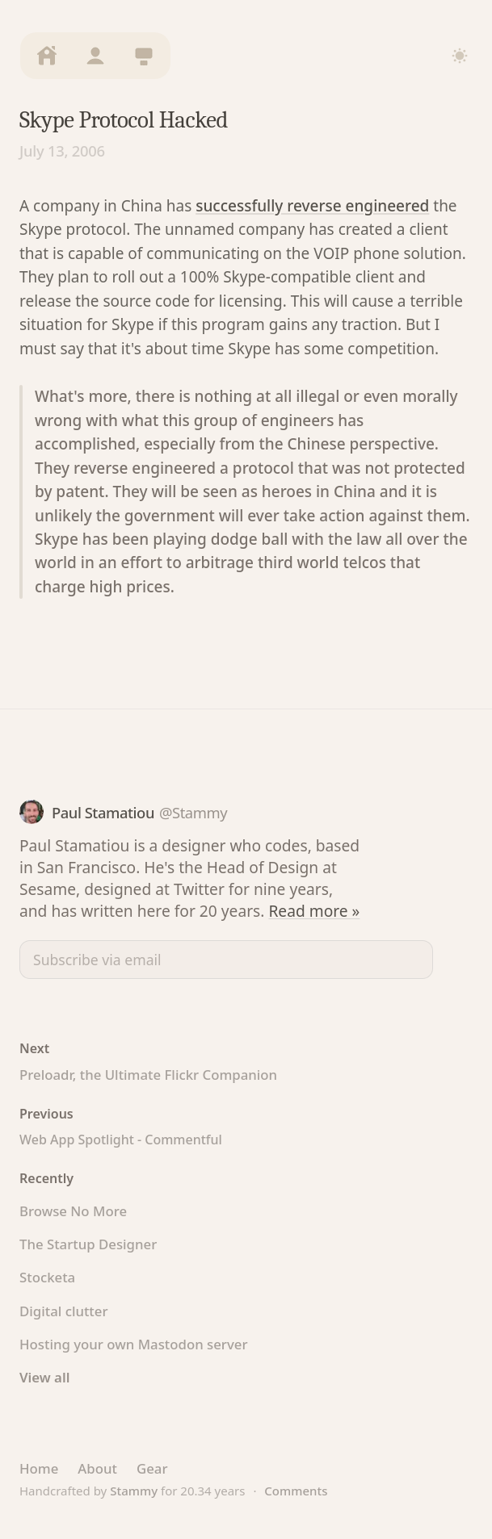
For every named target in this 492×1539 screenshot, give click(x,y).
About (97, 1468)
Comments (295, 1491)
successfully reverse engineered (312, 205)
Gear (152, 1468)
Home (38, 1468)
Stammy (134, 1491)
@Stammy (193, 812)
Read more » (314, 911)
